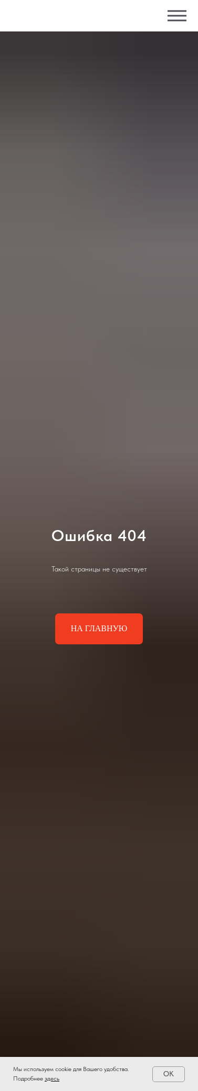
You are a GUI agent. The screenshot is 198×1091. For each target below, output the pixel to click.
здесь (52, 1078)
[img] (65, 16)
